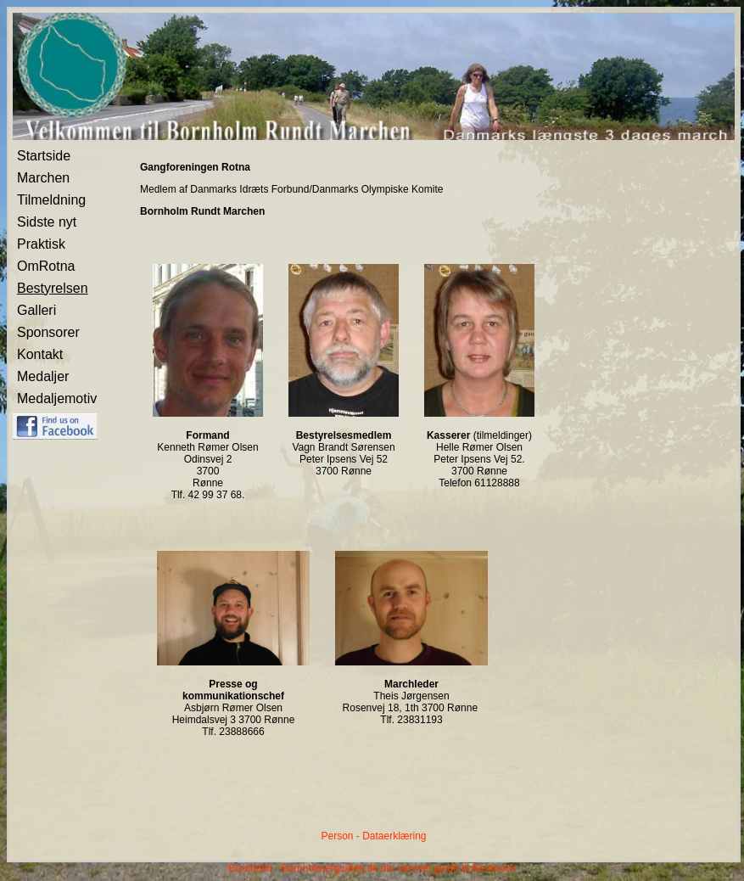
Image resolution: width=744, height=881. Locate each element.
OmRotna (46, 266)
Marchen (43, 178)
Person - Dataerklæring (373, 836)
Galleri (36, 310)
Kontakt (40, 354)
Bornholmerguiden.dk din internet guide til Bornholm (398, 868)
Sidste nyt (46, 222)
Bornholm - (253, 868)
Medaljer (43, 376)
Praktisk (41, 244)
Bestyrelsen (52, 288)
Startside (43, 156)
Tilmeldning (51, 200)
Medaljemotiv (57, 398)
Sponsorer (48, 332)
